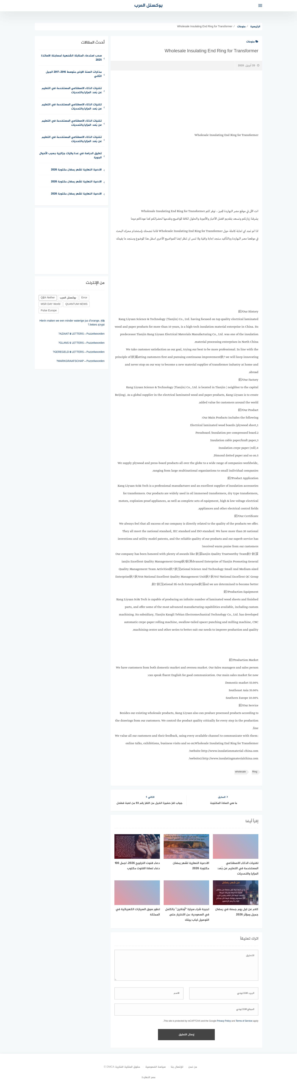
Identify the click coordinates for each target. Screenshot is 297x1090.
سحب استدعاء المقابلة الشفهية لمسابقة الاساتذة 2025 (71, 58)
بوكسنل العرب (148, 5)
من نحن (192, 1067)
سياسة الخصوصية (155, 1067)
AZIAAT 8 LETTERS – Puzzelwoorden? (81, 340)
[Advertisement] (186, 101)
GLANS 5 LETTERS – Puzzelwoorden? (81, 349)
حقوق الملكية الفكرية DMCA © (122, 1067)
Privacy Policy (224, 1021)
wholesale (240, 772)
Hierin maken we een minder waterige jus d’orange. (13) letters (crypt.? (72, 329)
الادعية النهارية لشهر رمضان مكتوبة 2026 (76, 170)
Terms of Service (244, 1021)
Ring (254, 772)
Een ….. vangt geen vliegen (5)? (85, 318)
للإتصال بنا (177, 1067)
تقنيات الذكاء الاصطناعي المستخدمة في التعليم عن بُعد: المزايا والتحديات (72, 90)
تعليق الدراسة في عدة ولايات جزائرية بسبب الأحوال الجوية (70, 155)
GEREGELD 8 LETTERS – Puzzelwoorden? (79, 358)
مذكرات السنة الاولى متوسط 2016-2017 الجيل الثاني (74, 74)
